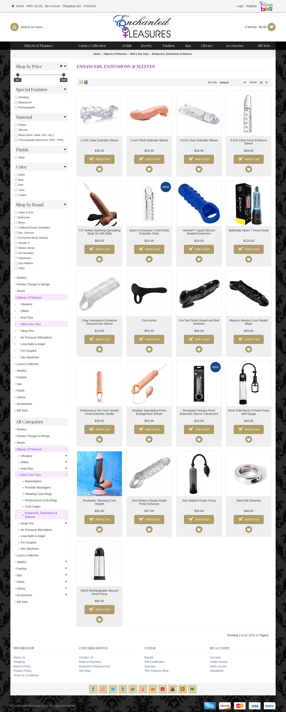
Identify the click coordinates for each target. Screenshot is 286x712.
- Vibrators (24, 304)
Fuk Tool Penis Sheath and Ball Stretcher (199, 322)
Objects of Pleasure (115, 54)
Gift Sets (22, 410)
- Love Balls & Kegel (31, 344)
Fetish (20, 390)
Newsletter (217, 670)
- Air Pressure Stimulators (34, 337)
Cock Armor (149, 320)
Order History (218, 661)
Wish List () (218, 666)
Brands (149, 657)
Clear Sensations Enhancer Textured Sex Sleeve (99, 322)
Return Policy (22, 666)
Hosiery (21, 277)
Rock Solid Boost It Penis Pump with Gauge (248, 412)
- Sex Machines (28, 357)
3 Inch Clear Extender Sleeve (199, 140)
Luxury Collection (28, 364)
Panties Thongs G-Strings (33, 284)
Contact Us (86, 657)
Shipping (19, 661)
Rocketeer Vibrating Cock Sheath (99, 502)
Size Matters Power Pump (199, 500)
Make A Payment (90, 661)
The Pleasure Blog (156, 670)
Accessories (24, 403)
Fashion (22, 377)
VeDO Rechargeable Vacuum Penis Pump (100, 592)
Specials (150, 666)
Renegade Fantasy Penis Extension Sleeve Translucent (199, 412)
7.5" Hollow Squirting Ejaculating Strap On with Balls (99, 232)
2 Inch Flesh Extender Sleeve (149, 140)
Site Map (84, 670)
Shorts (21, 291)
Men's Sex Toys (139, 54)
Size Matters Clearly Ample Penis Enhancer (149, 502)
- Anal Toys (25, 317)
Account (215, 657)
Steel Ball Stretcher (248, 500)
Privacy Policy (22, 670)
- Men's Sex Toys (29, 324)
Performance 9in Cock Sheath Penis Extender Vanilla (99, 412)
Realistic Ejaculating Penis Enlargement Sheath (149, 412)
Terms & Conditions (26, 675)
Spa (19, 384)
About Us (19, 657)
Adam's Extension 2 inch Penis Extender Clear (149, 232)
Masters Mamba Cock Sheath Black (249, 322)
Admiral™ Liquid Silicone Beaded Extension (199, 232)
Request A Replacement (94, 666)
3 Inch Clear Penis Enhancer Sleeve (248, 142)
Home (96, 54)
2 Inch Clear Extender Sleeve (99, 140)
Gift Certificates (155, 661)
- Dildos (23, 311)
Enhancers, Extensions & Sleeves (172, 54)
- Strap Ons (25, 330)
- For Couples (26, 350)
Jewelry (21, 370)
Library (21, 397)
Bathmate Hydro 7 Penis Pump (249, 230)
